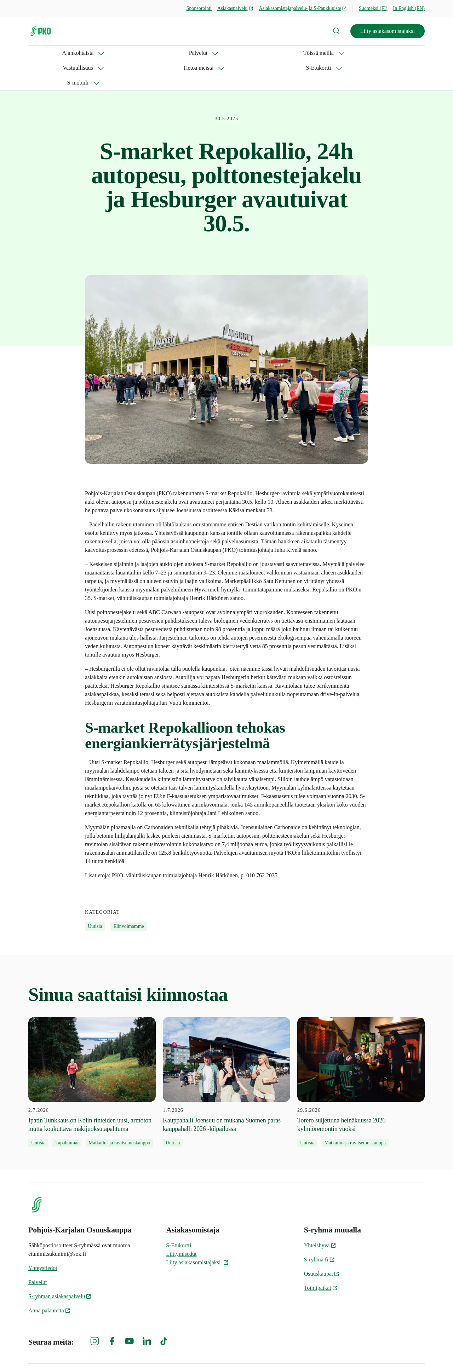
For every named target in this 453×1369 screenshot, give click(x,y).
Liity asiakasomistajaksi (387, 31)
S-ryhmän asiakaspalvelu (59, 1267)
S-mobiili (332, 53)
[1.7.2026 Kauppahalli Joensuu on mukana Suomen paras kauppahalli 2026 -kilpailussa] (226, 1052)
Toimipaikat (321, 1258)
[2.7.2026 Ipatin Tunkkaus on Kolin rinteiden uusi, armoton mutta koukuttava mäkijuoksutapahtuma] (92, 1052)
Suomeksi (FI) (373, 8)
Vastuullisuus (187, 53)
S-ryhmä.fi (319, 1230)
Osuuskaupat (322, 1244)
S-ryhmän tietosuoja (348, 1351)
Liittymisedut (181, 1224)
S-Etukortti (288, 53)
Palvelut (90, 53)
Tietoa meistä (239, 53)
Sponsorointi (199, 8)
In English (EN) (409, 8)
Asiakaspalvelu (235, 8)
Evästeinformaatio (404, 1351)
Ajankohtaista (44, 53)
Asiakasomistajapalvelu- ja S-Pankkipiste (303, 8)
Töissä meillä (136, 53)
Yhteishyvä (320, 1216)
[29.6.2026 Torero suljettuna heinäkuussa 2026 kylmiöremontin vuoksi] (361, 1052)
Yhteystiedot (42, 1238)
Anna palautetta (49, 1281)
